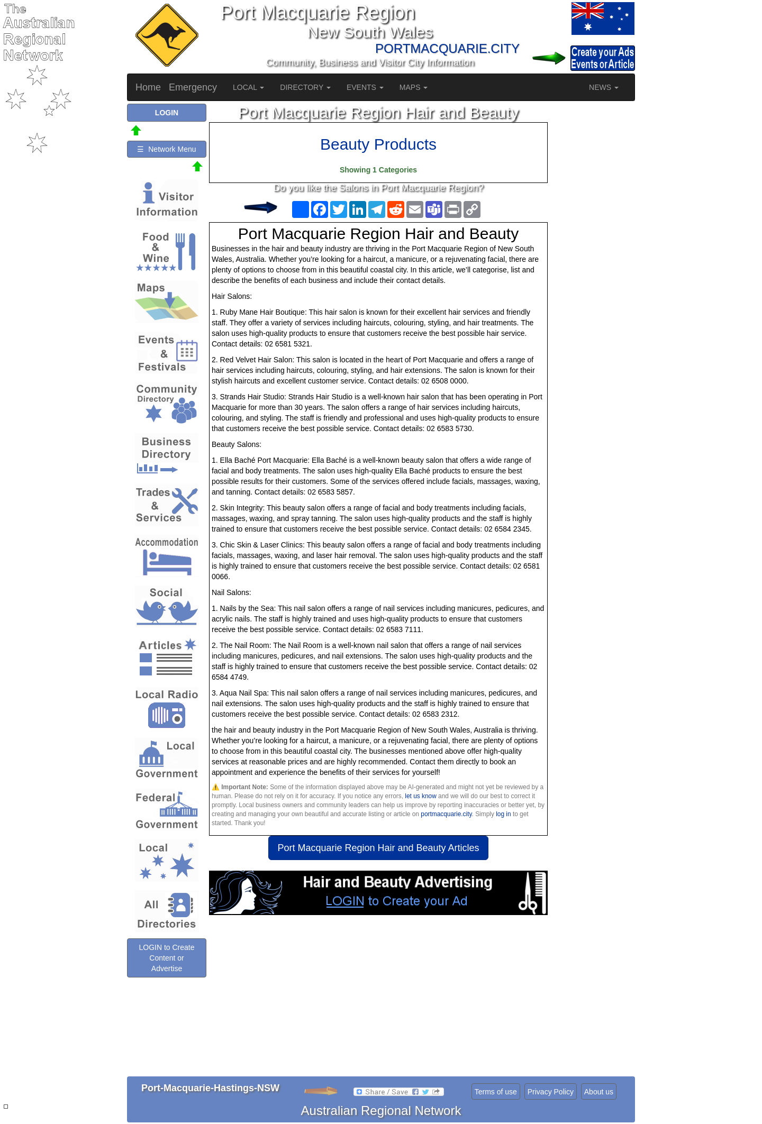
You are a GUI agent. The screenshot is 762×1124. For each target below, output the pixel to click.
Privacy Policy (551, 1092)
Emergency (193, 87)
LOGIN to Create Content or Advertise (166, 958)
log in (503, 814)
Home (148, 87)
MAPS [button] (414, 87)
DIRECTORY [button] (305, 87)
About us (598, 1092)
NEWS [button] (604, 87)
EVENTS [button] (365, 87)
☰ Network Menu (166, 149)
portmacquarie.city (446, 814)
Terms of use (496, 1092)
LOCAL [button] (248, 87)
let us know (420, 796)
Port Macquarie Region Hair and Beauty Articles (378, 848)
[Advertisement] (378, 1000)
